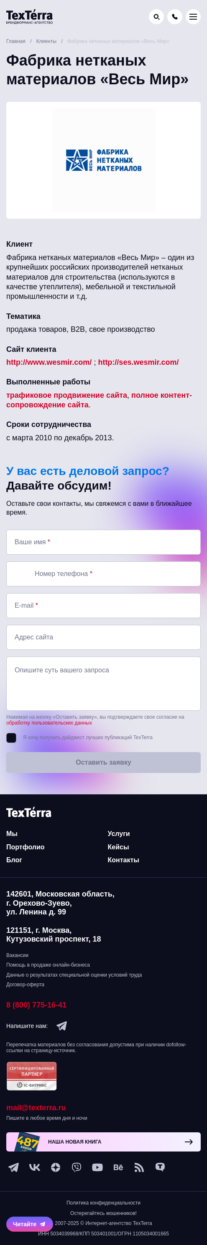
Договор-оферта (25, 984)
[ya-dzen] (55, 1167)
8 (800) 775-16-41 (36, 1005)
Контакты (123, 860)
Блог (14, 860)
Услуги (119, 833)
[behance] (118, 1167)
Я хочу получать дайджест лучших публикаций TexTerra (88, 737)
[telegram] (61, 1025)
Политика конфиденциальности (103, 1203)
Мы (12, 833)
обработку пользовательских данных (49, 723)
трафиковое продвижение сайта (66, 395)
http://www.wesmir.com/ (49, 362)
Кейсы (118, 847)
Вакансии (17, 955)
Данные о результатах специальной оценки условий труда (74, 975)
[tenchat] (160, 1167)
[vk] (34, 1167)
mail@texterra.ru (36, 1108)
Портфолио (25, 847)
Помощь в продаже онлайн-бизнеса (48, 965)
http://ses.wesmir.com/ (138, 362)
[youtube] (97, 1167)
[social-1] (139, 1167)
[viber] (76, 1167)
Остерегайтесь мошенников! (103, 1213)
